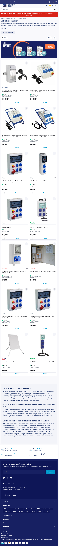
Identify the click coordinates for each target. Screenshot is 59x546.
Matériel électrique (10, 19)
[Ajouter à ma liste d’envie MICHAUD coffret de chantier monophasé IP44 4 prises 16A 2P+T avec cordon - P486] (54, 65)
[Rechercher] (54, 11)
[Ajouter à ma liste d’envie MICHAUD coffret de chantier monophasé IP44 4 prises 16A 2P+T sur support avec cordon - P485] (26, 111)
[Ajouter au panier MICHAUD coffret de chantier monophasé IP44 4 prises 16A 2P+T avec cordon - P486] (45, 105)
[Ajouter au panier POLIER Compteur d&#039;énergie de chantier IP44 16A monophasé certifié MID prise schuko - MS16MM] (17, 105)
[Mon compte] (52, 5)
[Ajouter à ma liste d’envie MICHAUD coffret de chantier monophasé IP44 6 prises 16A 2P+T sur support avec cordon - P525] (54, 111)
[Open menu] (3, 6)
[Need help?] (50, 2)
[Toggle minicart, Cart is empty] (55, 5)
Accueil (3, 19)
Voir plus (3, 31)
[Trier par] (54, 40)
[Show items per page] (49, 40)
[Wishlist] (46, 5)
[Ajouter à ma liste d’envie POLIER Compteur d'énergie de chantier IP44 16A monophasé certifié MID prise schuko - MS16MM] (26, 65)
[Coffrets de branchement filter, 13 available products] (8, 35)
